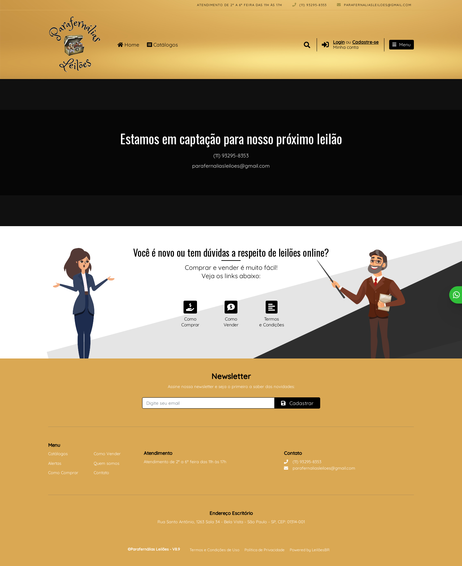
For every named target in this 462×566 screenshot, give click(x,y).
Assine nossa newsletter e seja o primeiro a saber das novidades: (231, 386)
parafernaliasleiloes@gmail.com (374, 5)
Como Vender (107, 453)
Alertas (54, 463)
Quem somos (106, 463)
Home (128, 44)
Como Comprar (63, 472)
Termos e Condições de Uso (214, 549)
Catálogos (162, 44)
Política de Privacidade (264, 549)
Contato (101, 472)
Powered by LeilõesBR (309, 549)
